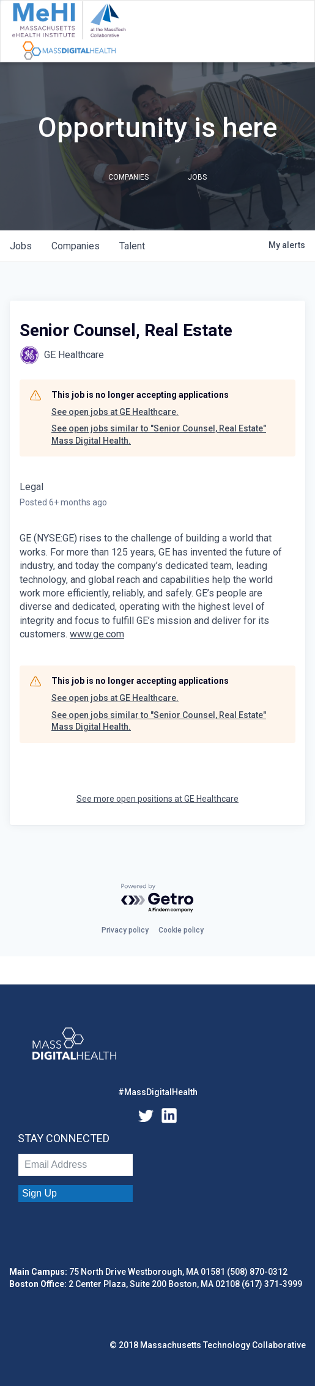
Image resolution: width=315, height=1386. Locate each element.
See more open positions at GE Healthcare (157, 799)
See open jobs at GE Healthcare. (115, 412)
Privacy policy (125, 930)
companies (75, 246)
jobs (21, 246)
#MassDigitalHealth (158, 1092)
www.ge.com (97, 634)
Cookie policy (181, 930)
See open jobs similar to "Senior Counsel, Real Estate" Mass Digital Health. (158, 435)
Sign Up (39, 1193)
